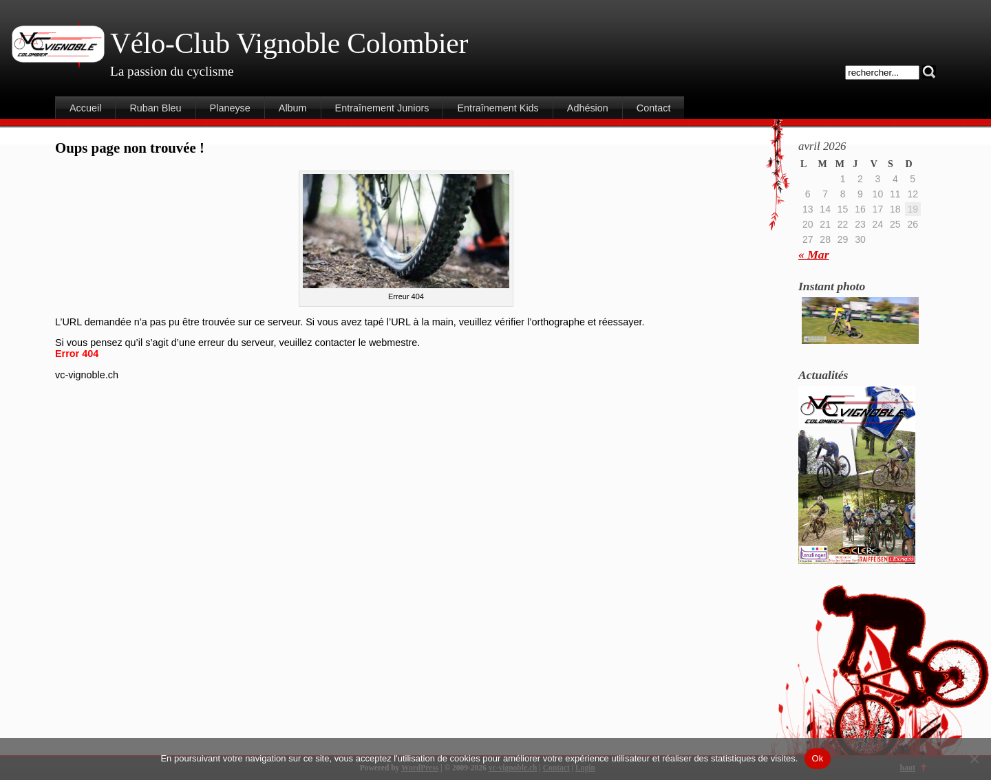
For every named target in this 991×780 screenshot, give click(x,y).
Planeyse (230, 107)
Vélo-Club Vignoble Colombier (289, 43)
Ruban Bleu (155, 107)
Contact (654, 107)
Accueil (85, 107)
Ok (817, 758)
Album (293, 107)
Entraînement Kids (497, 107)
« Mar (813, 254)
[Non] (974, 759)
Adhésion (587, 107)
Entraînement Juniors (382, 107)
